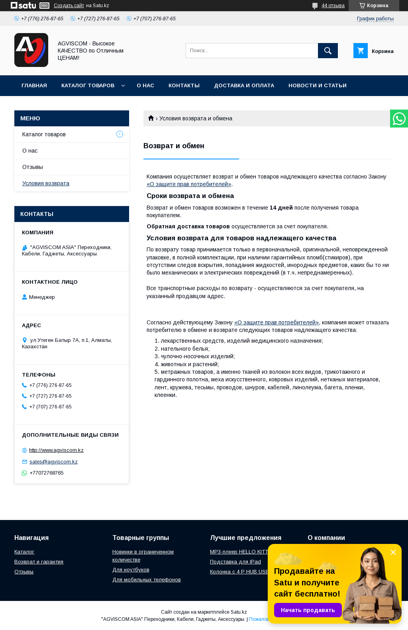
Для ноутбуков (130, 570)
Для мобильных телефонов (146, 580)
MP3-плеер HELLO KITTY (241, 552)
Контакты (184, 85)
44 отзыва (333, 5)
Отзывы (32, 167)
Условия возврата (45, 183)
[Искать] (328, 50)
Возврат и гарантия (38, 562)
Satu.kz (239, 612)
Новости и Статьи (317, 85)
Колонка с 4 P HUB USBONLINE (249, 572)
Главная (34, 85)
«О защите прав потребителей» (189, 184)
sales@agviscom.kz (53, 462)
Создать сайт (69, 5)
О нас (145, 85)
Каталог (24, 552)
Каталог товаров (87, 85)
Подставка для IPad (235, 562)
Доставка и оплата (244, 85)
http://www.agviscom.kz (56, 450)
